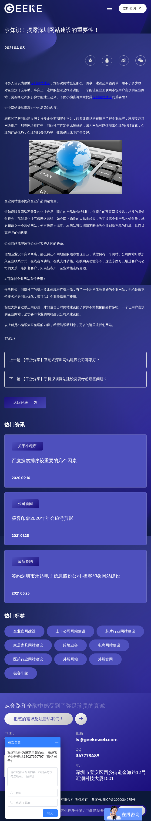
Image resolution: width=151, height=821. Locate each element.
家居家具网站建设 (28, 645)
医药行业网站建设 (28, 659)
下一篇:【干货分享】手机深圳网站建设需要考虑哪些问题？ (58, 379)
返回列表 (25, 402)
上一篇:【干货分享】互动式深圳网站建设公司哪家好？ (54, 360)
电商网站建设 (109, 645)
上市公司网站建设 (70, 631)
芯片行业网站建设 (120, 631)
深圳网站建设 (40, 83)
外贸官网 (105, 659)
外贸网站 (70, 659)
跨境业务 (70, 645)
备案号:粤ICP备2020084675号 (113, 799)
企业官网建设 (24, 631)
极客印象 (20, 673)
